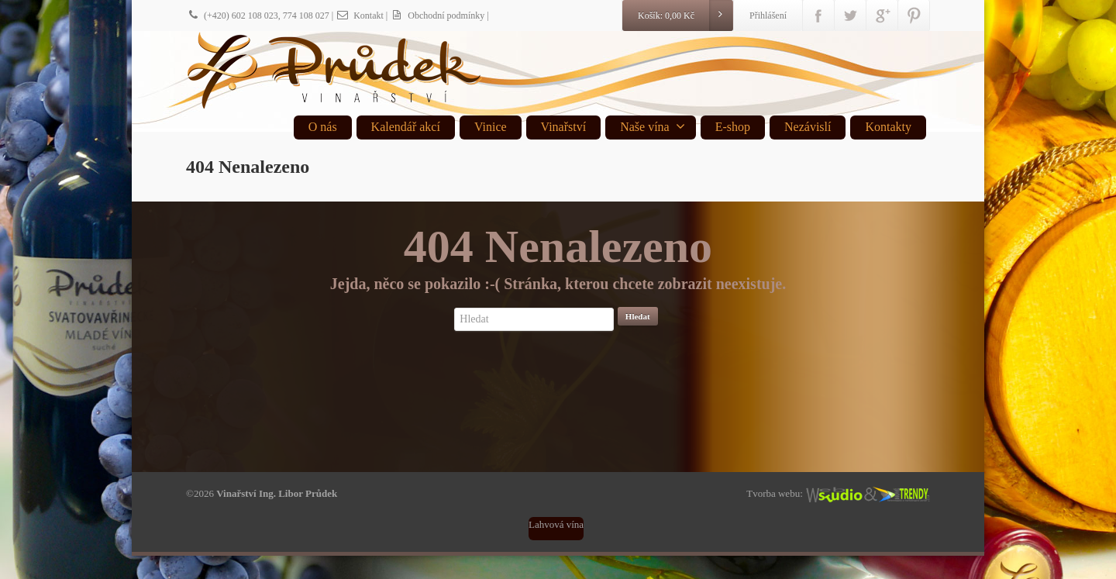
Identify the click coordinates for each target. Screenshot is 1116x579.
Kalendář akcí (405, 126)
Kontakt (360, 15)
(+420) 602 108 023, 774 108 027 (257, 15)
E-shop (732, 126)
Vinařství (564, 126)
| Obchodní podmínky (435, 15)
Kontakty (888, 126)
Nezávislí (807, 126)
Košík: (685, 15)
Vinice (490, 126)
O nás (322, 126)
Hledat (637, 316)
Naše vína (652, 126)
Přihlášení (768, 15)
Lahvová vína (556, 524)
